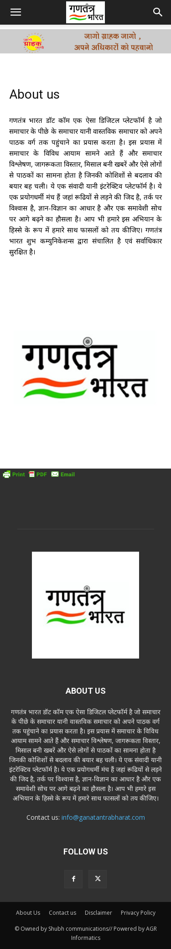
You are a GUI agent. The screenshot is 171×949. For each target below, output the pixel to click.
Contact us (62, 913)
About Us (28, 913)
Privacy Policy (138, 913)
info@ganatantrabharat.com (103, 817)
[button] (15, 12)
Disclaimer (98, 913)
